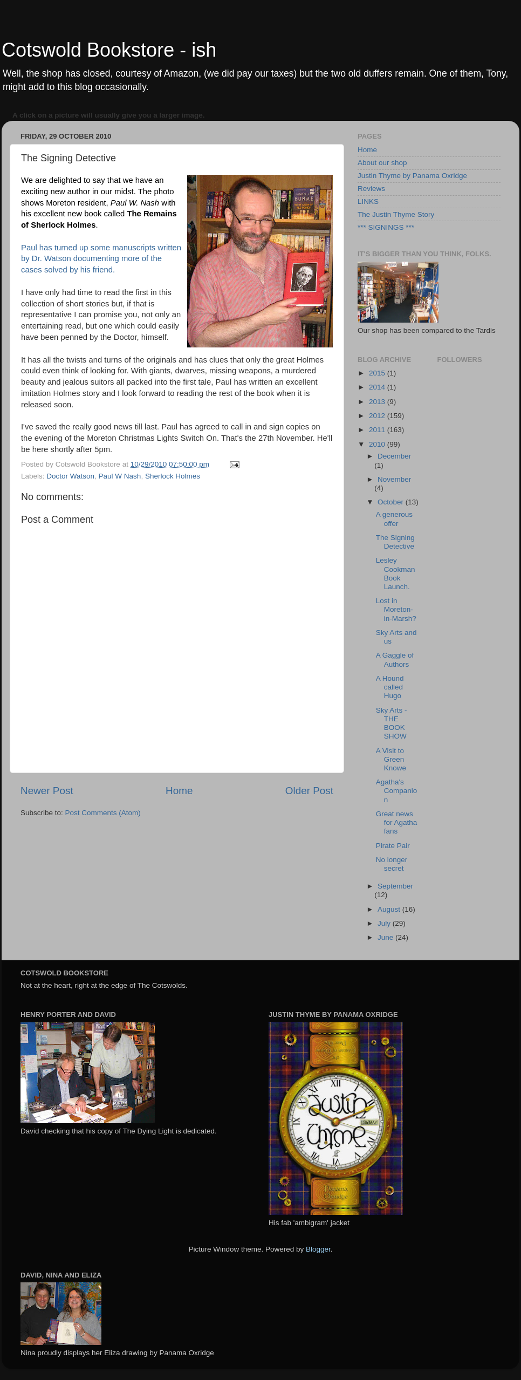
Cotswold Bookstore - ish (109, 50)
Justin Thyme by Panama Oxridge (412, 176)
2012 (378, 416)
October (392, 502)
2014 (378, 387)
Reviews (371, 189)
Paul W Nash (120, 476)
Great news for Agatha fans (396, 822)
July (385, 923)
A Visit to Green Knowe (391, 759)
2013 (378, 402)
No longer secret (392, 864)
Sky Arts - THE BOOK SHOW (391, 723)
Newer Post (46, 790)
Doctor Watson (70, 476)
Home (179, 790)
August (390, 909)
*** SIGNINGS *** (386, 227)
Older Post (309, 790)
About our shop (382, 163)
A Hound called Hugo (390, 687)
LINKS (368, 201)
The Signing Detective (395, 542)
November (394, 479)
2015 (378, 373)
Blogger (318, 1249)
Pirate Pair (393, 846)
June (386, 937)
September (395, 886)
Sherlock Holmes (172, 476)
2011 (378, 430)
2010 (378, 444)
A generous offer (394, 518)
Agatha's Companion (396, 790)
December (394, 456)
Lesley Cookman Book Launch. (395, 573)
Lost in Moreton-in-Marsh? (396, 609)
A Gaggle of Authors (395, 659)
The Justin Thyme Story (396, 214)
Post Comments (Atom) (103, 813)
